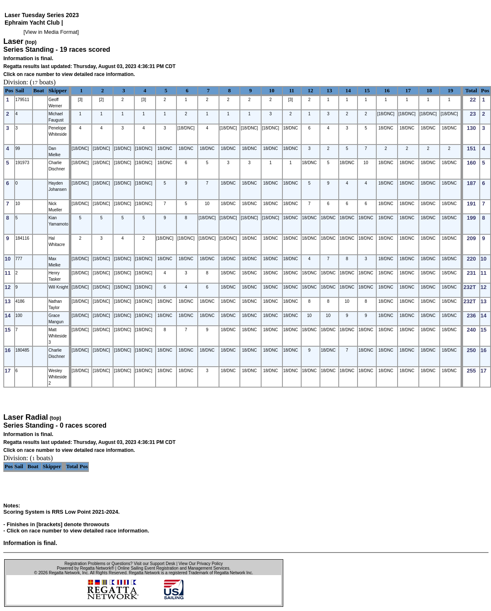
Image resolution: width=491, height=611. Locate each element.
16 (387, 90)
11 (291, 90)
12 (310, 90)
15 (367, 90)
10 (271, 90)
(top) (31, 42)
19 (450, 90)
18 (429, 90)
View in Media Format (51, 32)
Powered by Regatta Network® (85, 568)
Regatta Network (64, 572)
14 (348, 90)
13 (329, 90)
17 (408, 90)
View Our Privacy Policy (201, 563)
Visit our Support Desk (154, 563)
